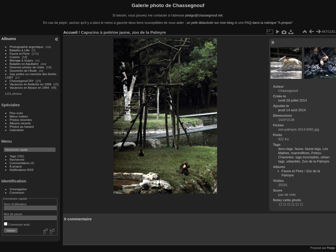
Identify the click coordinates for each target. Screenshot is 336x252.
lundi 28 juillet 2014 (292, 100)
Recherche (17, 159)
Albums (8, 38)
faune (299, 149)
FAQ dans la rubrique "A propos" (269, 23)
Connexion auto (17, 224)
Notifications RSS (22, 169)
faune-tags (313, 149)
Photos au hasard (22, 126)
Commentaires (20, 163)
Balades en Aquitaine (24, 63)
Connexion (17, 192)
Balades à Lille (20, 50)
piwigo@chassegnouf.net (204, 15)
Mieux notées (19, 116)
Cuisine (15, 57)
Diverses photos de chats (27, 67)
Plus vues (16, 113)
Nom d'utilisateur (15, 204)
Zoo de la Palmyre (315, 161)
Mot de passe (13, 214)
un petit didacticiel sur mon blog (210, 23)
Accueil (70, 32)
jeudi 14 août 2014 (292, 110)
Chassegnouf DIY (22, 80)
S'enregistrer (18, 189)
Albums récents (20, 123)
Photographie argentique (26, 46)
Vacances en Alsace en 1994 (29, 87)
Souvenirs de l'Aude (23, 70)
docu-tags (285, 149)
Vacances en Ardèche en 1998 (30, 84)
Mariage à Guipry (21, 60)
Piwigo (331, 247)
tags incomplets (307, 157)
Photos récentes (21, 119)
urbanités (293, 161)
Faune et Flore (20, 53)
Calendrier (17, 130)
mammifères (300, 153)
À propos (16, 166)
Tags (13, 156)
